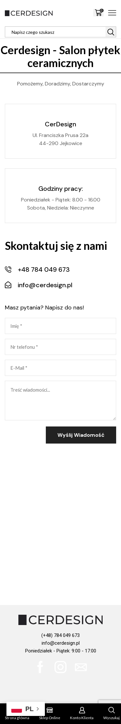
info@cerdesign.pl (61, 643)
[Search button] (111, 32)
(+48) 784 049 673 (60, 635)
